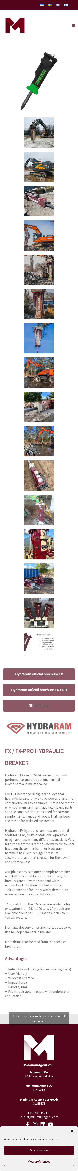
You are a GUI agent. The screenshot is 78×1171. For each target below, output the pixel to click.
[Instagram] (35, 1124)
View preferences (39, 1161)
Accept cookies (39, 1150)
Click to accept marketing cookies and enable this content (39, 1019)
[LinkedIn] (43, 1124)
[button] (72, 1131)
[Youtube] (50, 1124)
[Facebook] (27, 1124)
